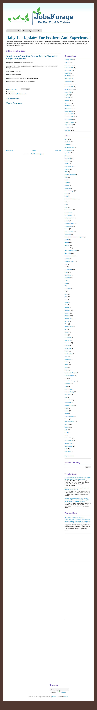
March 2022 (68, 76)
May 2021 (67, 100)
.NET (66, 139)
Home (9, 31)
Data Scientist (68, 215)
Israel (66, 283)
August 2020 (68, 124)
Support (67, 411)
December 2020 (69, 114)
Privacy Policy (27, 31)
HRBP (66, 272)
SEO (66, 397)
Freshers (67, 248)
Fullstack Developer (70, 256)
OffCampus (68, 348)
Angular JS (68, 158)
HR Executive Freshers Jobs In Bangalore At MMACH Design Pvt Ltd (77, 488)
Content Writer (69, 210)
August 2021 (68, 92)
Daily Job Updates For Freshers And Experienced (48, 37)
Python (66, 364)
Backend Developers (70, 174)
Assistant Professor (70, 166)
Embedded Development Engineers (74, 237)
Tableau (67, 419)
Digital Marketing (69, 223)
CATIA (66, 196)
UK (65, 435)
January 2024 (68, 65)
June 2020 (67, 130)
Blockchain (68, 188)
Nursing (67, 345)
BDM (66, 180)
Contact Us (37, 31)
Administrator (68, 150)
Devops (67, 220)
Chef (66, 201)
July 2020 (67, 127)
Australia (67, 169)
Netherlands (68, 337)
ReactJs (67, 370)
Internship (67, 277)
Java (66, 296)
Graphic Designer (69, 261)
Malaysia (67, 313)
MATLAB (67, 321)
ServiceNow (68, 400)
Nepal (66, 335)
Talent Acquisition (69, 421)
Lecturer (67, 302)
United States (68, 438)
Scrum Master (68, 389)
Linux (66, 305)
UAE (66, 430)
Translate (61, 692)
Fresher (13, 92)
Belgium (67, 182)
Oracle (66, 351)
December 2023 (69, 67)
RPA (66, 378)
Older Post (58, 150)
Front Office (68, 253)
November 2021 (69, 86)
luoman (54, 696)
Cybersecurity (68, 212)
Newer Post (9, 150)
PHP (66, 362)
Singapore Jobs (69, 405)
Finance (67, 242)
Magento (67, 307)
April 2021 (67, 103)
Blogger (66, 696)
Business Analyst (69, 191)
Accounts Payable (69, 147)
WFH (66, 449)
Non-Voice (67, 343)
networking (68, 340)
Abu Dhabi (67, 142)
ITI (65, 291)
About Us (17, 31)
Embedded (68, 234)
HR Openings (68, 269)
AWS (66, 172)
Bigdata (67, 185)
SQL (66, 408)
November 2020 (69, 116)
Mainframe (67, 310)
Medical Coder (69, 326)
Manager (67, 315)
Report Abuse (69, 456)
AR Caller (67, 161)
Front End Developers (71, 250)
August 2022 (68, 70)
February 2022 (69, 78)
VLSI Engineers (69, 440)
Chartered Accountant (71, 199)
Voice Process (68, 443)
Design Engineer (69, 218)
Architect (67, 163)
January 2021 (68, 111)
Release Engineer (69, 375)
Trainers (67, 427)
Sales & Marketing (70, 381)
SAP (66, 386)
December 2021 (69, 84)
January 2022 (68, 81)
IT (65, 286)
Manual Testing (69, 318)
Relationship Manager (71, 373)
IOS (66, 280)
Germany (67, 258)
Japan (66, 294)
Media (66, 324)
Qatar (66, 367)
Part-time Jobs (69, 354)
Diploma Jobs (68, 226)
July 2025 (67, 62)
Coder (66, 207)
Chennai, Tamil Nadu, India (19, 94)
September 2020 (69, 122)
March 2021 (68, 105)
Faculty (67, 239)
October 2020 (68, 119)
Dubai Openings (69, 231)
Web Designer (68, 446)
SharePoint (68, 402)
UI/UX (66, 432)
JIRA (66, 299)
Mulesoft (67, 332)
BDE (66, 177)
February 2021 (69, 108)
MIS (66, 329)
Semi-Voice (68, 394)
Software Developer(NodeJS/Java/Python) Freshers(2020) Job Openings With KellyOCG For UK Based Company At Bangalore (77, 500)
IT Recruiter (68, 288)
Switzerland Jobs (69, 416)
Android (67, 155)
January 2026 (68, 59)
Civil (66, 204)
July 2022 (67, 73)
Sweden (67, 413)
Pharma (67, 356)
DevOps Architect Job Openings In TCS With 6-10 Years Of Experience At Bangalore (77, 478)
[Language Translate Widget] (59, 689)
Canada (67, 193)
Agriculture (67, 153)
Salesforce (67, 383)
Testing (66, 424)
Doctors (67, 229)
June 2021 (67, 97)
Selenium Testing (69, 392)
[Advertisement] (78, 549)
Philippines (68, 359)
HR (65, 267)
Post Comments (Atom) (37, 154)
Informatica (68, 275)
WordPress (68, 451)
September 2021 (69, 89)
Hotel (66, 264)
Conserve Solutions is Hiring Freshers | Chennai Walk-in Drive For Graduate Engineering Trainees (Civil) (77, 520)
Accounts (67, 144)
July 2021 (67, 95)
